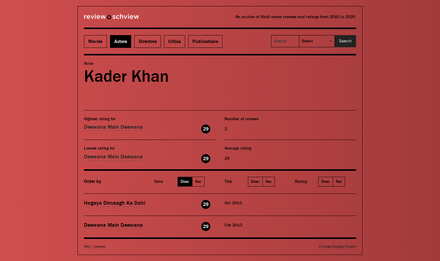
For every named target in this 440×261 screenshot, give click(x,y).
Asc (198, 181)
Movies (95, 41)
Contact (100, 246)
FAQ (87, 246)
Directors (148, 41)
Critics (174, 41)
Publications (205, 41)
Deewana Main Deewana (113, 127)
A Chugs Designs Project (337, 246)
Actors (120, 41)
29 (205, 129)
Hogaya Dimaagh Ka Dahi (114, 203)
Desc (185, 181)
